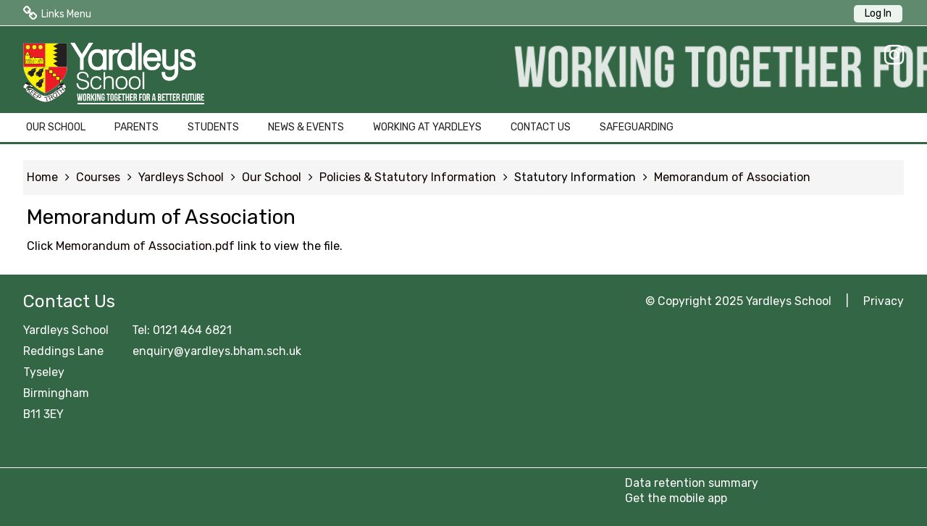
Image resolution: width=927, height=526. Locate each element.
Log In (878, 13)
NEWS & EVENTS (306, 127)
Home (42, 177)
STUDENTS (213, 127)
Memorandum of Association (732, 177)
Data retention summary (691, 483)
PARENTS (136, 127)
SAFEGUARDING (637, 127)
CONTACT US (541, 127)
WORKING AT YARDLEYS (427, 127)
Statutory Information (575, 177)
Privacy (883, 301)
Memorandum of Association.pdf (145, 246)
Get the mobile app (676, 498)
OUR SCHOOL (55, 127)
